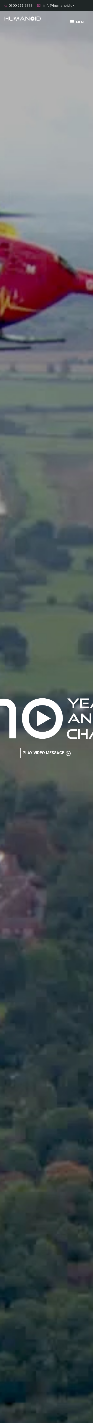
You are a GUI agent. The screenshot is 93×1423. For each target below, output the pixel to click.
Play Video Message (47, 753)
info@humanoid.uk (58, 6)
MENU (78, 21)
